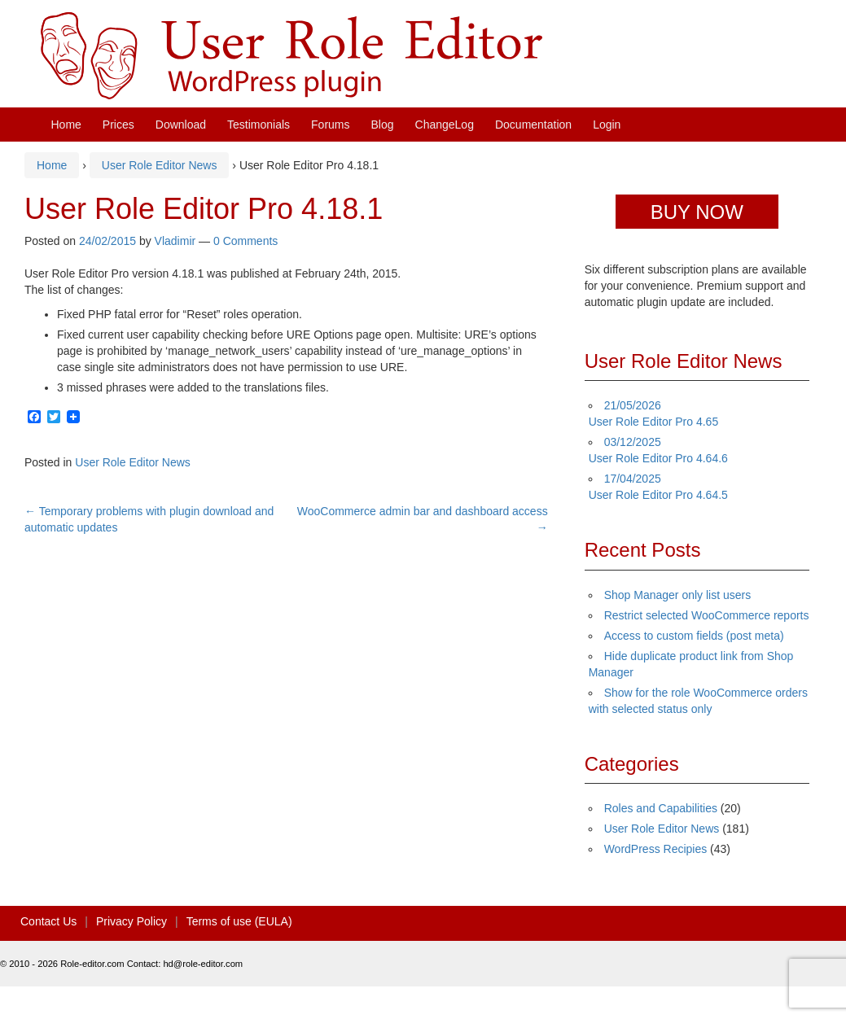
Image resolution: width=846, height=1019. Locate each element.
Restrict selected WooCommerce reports (706, 615)
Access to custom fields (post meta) (694, 635)
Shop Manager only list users (678, 594)
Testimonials (258, 124)
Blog (382, 124)
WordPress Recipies (656, 848)
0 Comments (245, 240)
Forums (330, 124)
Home (66, 124)
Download (181, 124)
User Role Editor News (159, 165)
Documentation (533, 124)
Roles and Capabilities (660, 808)
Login (606, 124)
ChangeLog (444, 124)
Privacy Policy (131, 921)
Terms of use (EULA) (239, 921)
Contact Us (48, 921)
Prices (118, 124)
